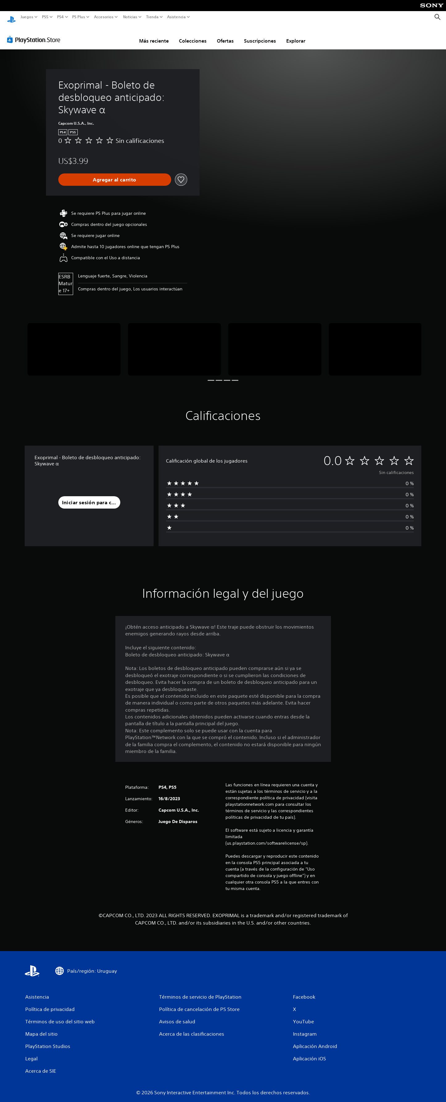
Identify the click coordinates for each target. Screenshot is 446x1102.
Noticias (130, 17)
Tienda (152, 17)
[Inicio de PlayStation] (11, 17)
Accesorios (103, 17)
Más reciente (154, 35)
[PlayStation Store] (35, 34)
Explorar (295, 35)
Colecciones (193, 35)
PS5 (45, 17)
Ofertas (225, 35)
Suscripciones (260, 35)
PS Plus (78, 17)
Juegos (27, 17)
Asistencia (176, 17)
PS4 (60, 17)
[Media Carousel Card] (74, 343)
